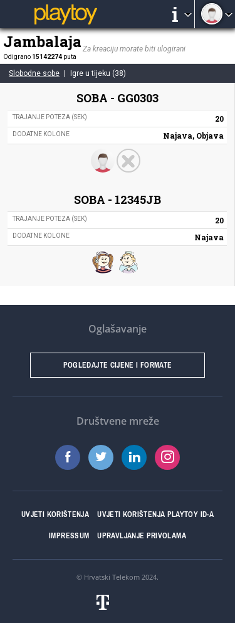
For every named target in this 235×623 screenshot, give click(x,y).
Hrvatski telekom (117, 602)
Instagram (167, 457)
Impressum (69, 535)
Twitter (100, 457)
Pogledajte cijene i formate (117, 365)
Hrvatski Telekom (112, 577)
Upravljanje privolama (141, 535)
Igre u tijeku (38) (98, 73)
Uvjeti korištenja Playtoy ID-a (155, 514)
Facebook (67, 457)
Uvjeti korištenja (55, 514)
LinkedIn (134, 457)
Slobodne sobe (34, 73)
